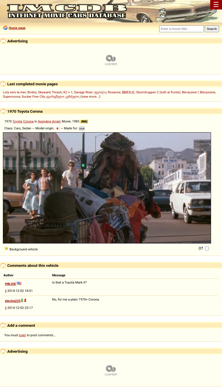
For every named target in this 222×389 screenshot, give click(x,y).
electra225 (13, 301)
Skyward (44, 92)
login (22, 335)
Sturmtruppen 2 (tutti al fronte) (158, 92)
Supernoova (11, 97)
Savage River (83, 92)
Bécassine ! (190, 92)
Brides (32, 92)
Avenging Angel (49, 121)
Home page (17, 28)
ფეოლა (100, 92)
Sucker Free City (33, 97)
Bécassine (207, 92)
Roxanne (114, 92)
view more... (90, 97)
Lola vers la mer (14, 92)
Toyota (17, 121)
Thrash (57, 92)
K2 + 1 (68, 92)
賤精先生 (128, 92)
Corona (28, 121)
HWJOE (10, 284)
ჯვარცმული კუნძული (62, 97)
